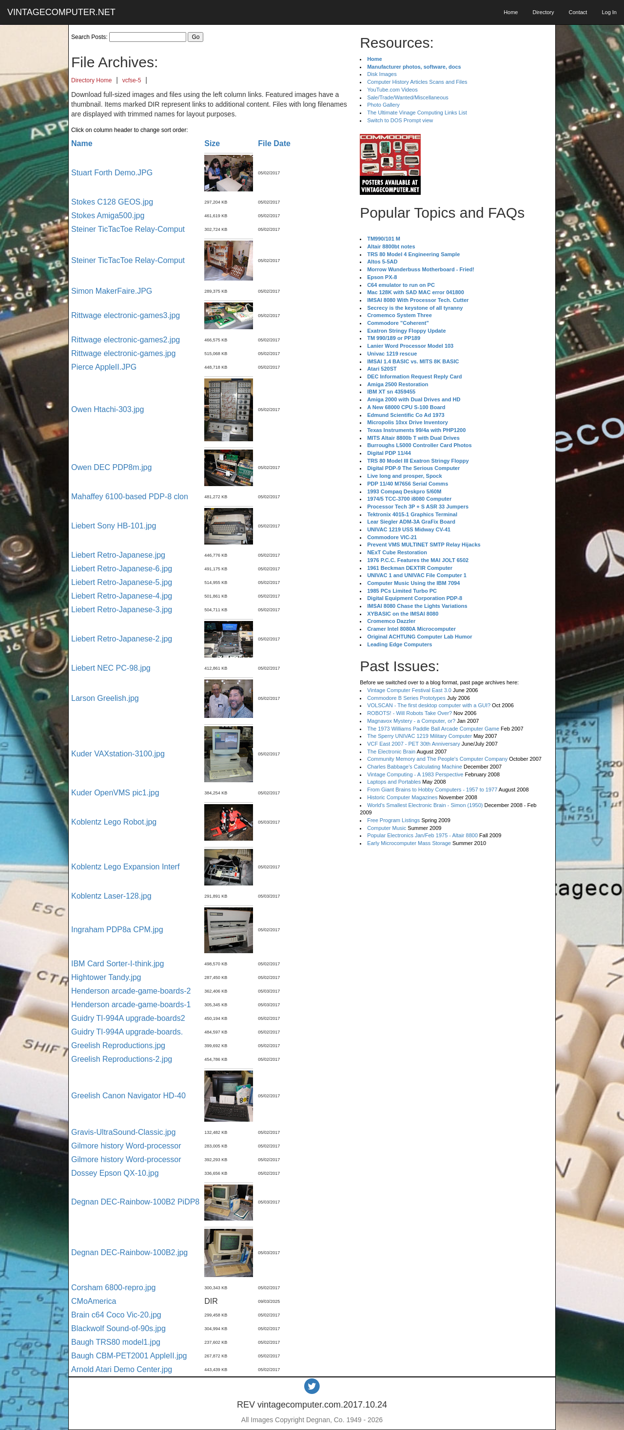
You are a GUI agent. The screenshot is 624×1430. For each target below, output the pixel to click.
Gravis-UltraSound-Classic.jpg (123, 1132)
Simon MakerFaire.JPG (111, 291)
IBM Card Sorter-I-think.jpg (117, 964)
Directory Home (91, 80)
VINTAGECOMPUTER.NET (61, 12)
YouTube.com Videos (392, 90)
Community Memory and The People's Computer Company (437, 759)
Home (511, 12)
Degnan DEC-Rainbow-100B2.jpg (129, 1252)
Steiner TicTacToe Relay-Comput (128, 229)
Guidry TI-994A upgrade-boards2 (128, 1018)
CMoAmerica (93, 1301)
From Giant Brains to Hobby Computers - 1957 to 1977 (432, 789)
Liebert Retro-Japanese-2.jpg (121, 639)
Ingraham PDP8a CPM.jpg (117, 929)
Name (82, 143)
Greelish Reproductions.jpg (118, 1045)
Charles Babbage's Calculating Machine (414, 767)
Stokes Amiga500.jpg (107, 215)
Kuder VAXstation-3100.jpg (118, 754)
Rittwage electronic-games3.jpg (125, 315)
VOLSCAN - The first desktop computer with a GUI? (428, 705)
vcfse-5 (131, 80)
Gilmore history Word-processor (126, 1146)
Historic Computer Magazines (402, 797)
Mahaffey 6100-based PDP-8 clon (129, 496)
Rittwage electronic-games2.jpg (125, 340)
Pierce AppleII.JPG (103, 367)
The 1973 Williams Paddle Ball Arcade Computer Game (433, 729)
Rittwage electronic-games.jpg (123, 353)
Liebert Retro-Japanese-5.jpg (121, 582)
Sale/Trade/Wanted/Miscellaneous (407, 97)
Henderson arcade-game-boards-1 (131, 1004)
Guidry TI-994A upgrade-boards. (127, 1032)
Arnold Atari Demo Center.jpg (121, 1369)
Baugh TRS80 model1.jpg (115, 1342)
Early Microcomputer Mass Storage (409, 843)
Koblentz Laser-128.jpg (111, 896)
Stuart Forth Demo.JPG (112, 173)
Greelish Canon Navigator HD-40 (128, 1095)
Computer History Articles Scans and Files (417, 82)
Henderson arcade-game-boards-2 (131, 991)
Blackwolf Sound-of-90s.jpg (118, 1328)
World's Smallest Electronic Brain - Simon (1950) (425, 805)
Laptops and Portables (394, 782)
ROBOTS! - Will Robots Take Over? (409, 713)
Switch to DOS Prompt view (400, 120)
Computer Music (386, 828)
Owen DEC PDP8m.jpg (111, 467)
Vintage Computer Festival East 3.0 (409, 690)
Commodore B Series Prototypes (406, 698)
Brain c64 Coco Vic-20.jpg (116, 1315)
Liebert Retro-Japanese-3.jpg (121, 609)
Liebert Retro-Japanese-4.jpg (121, 596)
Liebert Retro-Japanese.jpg (118, 555)
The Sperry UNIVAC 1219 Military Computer (419, 736)
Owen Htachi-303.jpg (107, 409)
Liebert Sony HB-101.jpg (113, 526)
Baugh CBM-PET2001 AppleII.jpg (129, 1356)
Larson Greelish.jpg (105, 698)
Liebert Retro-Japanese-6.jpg (121, 568)
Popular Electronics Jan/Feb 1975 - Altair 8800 (422, 835)
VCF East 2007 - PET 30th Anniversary (413, 744)
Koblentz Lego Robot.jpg (113, 822)
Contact (577, 12)
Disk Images (382, 74)
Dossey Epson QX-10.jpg (115, 1173)
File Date (274, 143)
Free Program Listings (393, 820)
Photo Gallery (383, 105)
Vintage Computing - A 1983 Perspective (415, 774)
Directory (543, 12)
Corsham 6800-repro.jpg (113, 1287)
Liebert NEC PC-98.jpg (111, 668)
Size (212, 143)
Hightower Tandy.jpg (106, 977)
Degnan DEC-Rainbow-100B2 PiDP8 (135, 1202)
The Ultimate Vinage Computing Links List (417, 112)
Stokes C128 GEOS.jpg (112, 202)
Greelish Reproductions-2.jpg (121, 1059)
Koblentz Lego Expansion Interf (125, 867)
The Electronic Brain (391, 751)
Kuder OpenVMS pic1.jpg (115, 793)
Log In (609, 12)
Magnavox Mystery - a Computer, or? (411, 721)
